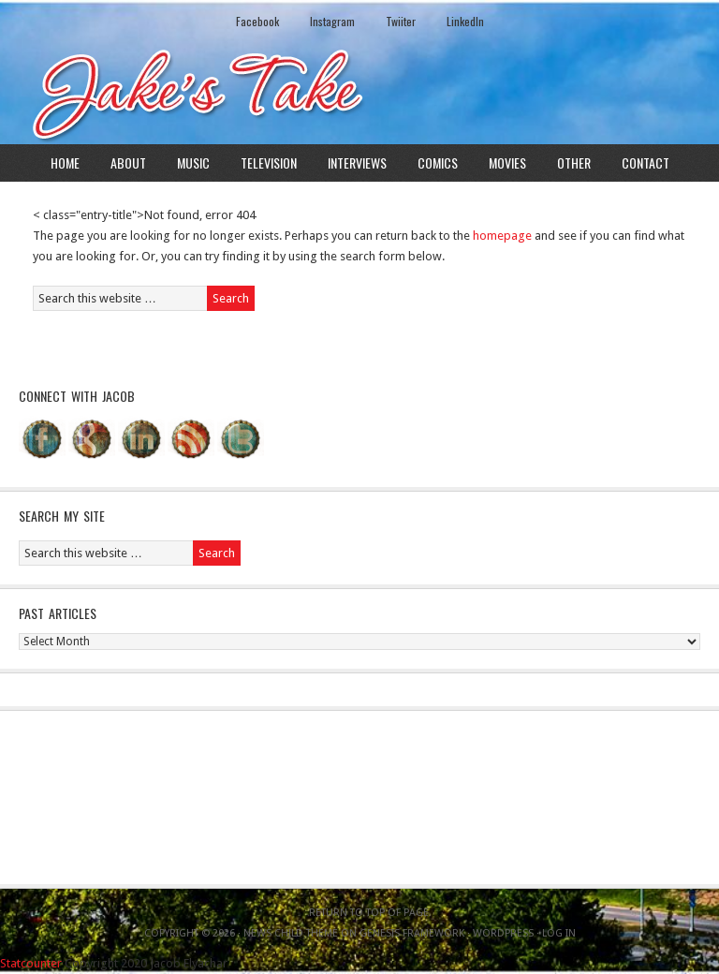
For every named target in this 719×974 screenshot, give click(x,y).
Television (269, 162)
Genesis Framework (412, 933)
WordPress (503, 933)
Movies (507, 162)
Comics (438, 162)
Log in (559, 933)
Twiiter (401, 21)
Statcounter (31, 963)
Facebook (257, 21)
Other (574, 162)
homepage (502, 236)
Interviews (357, 162)
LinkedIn (465, 21)
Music (193, 162)
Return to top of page (369, 913)
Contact (645, 162)
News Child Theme (290, 933)
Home (65, 162)
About (128, 162)
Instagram (332, 21)
